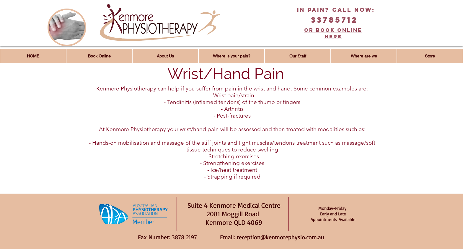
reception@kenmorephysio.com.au (280, 237)
